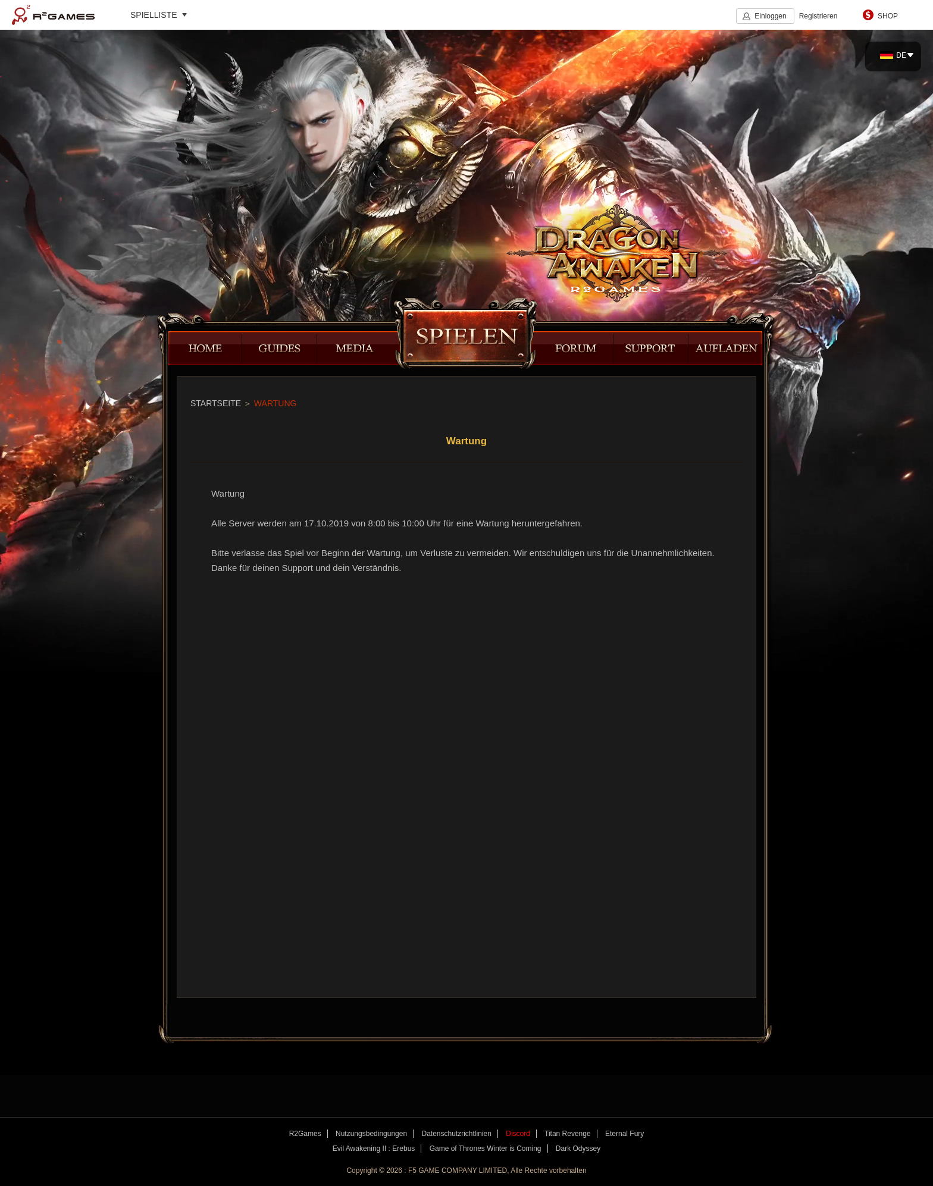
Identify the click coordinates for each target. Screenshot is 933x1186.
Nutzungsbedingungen (371, 1133)
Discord (518, 1133)
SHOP (888, 16)
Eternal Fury (624, 1133)
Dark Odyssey (578, 1148)
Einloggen (770, 16)
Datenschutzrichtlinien (456, 1133)
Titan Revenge (567, 1133)
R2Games (53, 15)
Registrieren (818, 16)
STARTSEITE (215, 403)
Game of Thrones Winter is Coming (485, 1148)
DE (893, 55)
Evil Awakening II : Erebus (374, 1148)
